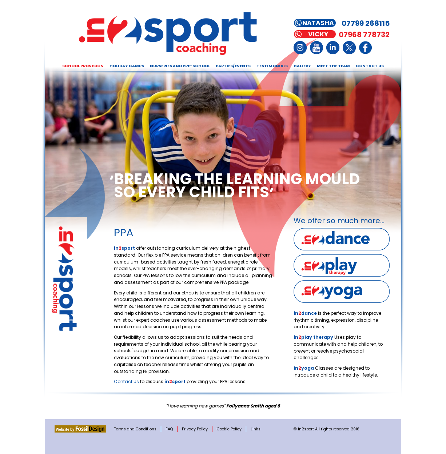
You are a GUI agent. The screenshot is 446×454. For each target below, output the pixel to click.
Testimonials (272, 66)
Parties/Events (233, 66)
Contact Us (370, 66)
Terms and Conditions (135, 429)
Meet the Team (333, 66)
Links (255, 429)
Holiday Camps (126, 66)
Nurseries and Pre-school (180, 66)
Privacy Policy (195, 429)
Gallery (302, 66)
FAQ (169, 429)
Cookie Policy (229, 429)
